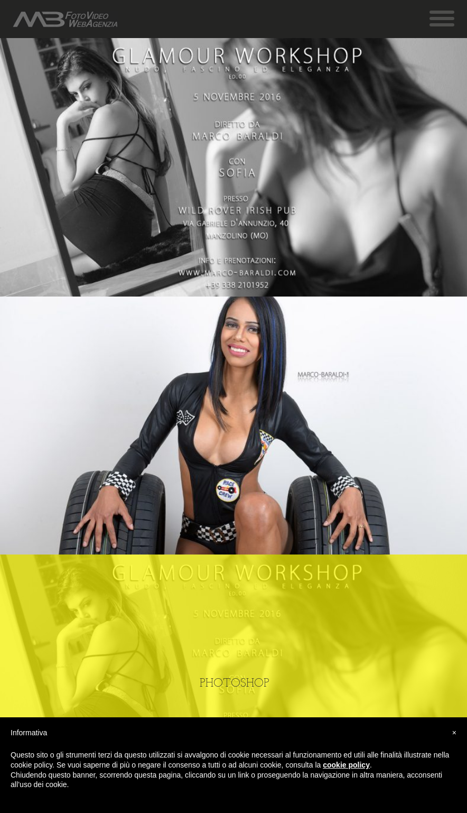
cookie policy (346, 765)
